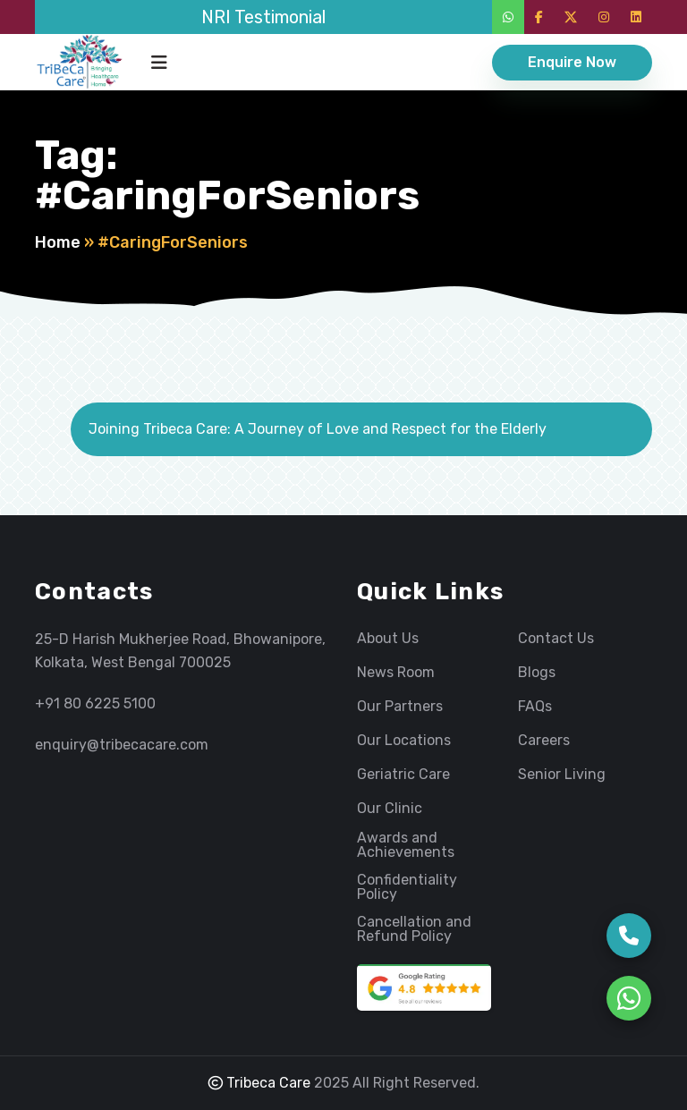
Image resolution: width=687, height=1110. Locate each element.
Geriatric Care (403, 774)
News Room (396, 672)
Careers (544, 740)
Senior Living (562, 774)
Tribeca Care (259, 1082)
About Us (388, 638)
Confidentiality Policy (407, 887)
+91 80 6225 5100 (95, 703)
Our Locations (404, 740)
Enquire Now (572, 62)
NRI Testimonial (263, 17)
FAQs (535, 706)
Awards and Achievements (405, 845)
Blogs (537, 672)
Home (58, 242)
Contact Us (556, 638)
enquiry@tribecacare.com (121, 744)
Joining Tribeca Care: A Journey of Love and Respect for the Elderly (318, 428)
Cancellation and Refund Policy (414, 929)
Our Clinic (389, 808)
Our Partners (400, 706)
